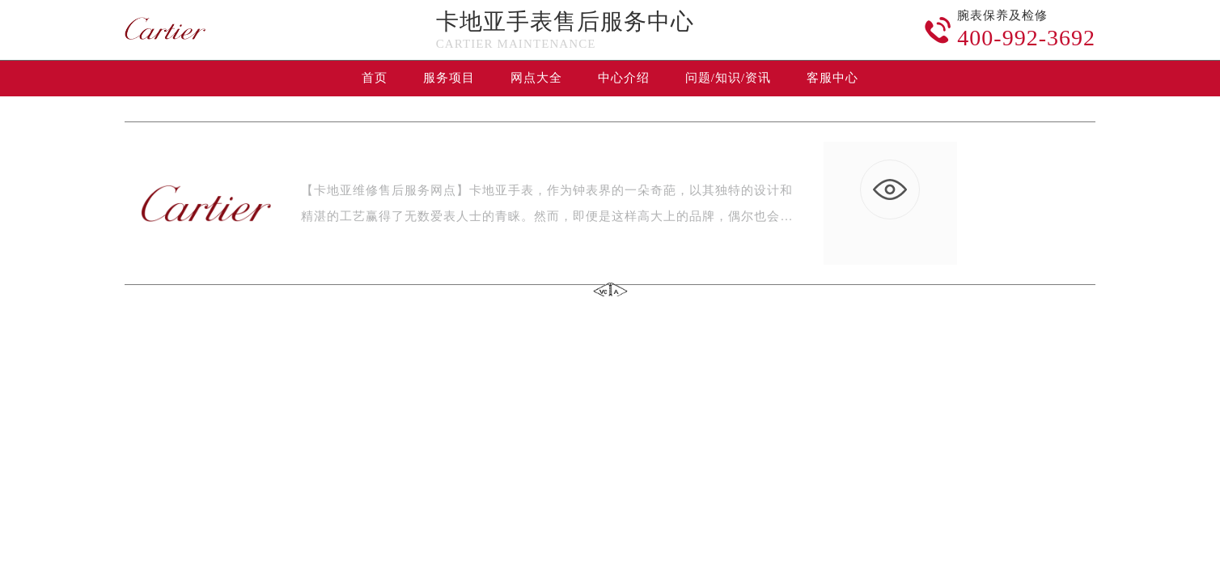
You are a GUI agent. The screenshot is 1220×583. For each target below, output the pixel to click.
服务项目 (449, 77)
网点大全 (536, 77)
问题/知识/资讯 (728, 77)
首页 (375, 77)
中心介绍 (624, 77)
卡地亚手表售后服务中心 (565, 21)
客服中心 (832, 77)
